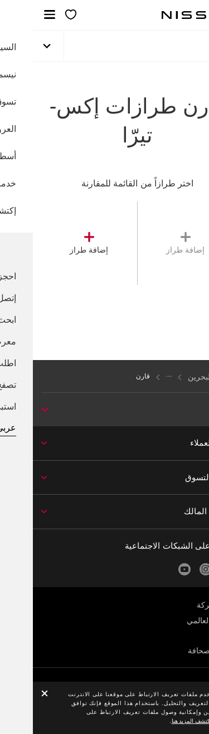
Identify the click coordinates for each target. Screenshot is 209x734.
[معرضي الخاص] (38, 15)
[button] (16, 14)
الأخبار (191, 635)
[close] (11, 694)
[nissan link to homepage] (165, 15)
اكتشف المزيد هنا (159, 721)
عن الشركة (182, 604)
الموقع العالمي (177, 620)
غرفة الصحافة (178, 650)
